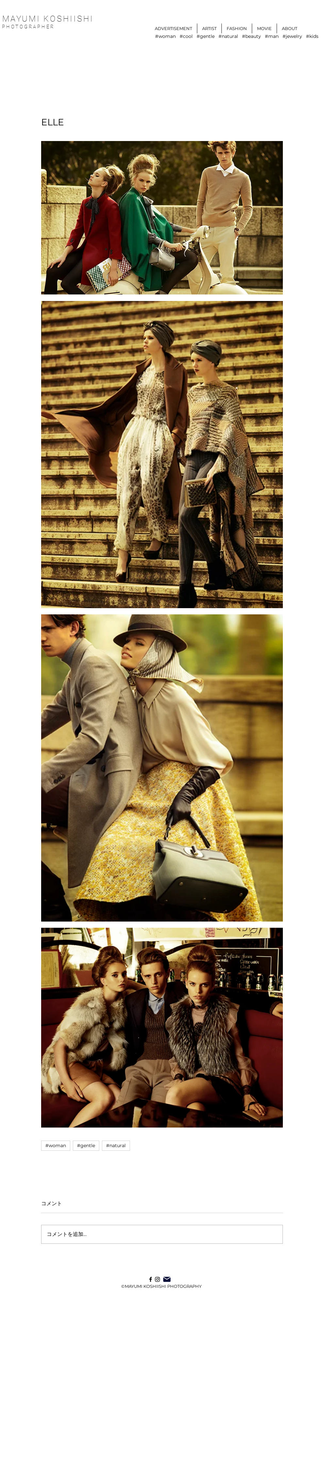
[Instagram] (157, 1279)
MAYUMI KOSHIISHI (48, 19)
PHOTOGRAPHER (29, 27)
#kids (312, 36)
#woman (165, 36)
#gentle (206, 36)
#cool (186, 36)
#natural (228, 36)
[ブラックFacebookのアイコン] (150, 1279)
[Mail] (167, 1279)
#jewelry (292, 36)
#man (272, 36)
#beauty (251, 36)
